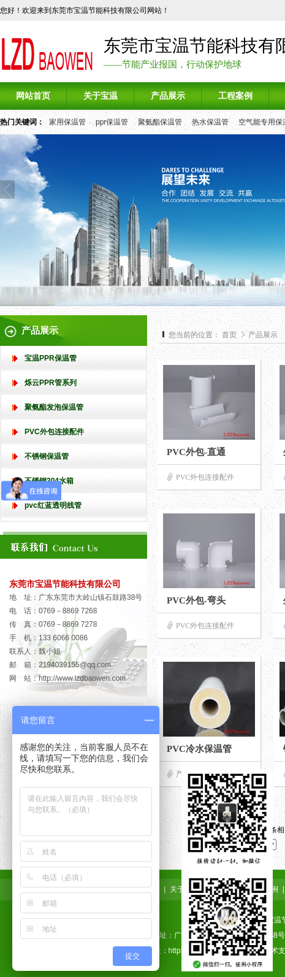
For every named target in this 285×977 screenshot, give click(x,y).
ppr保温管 (112, 122)
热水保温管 (210, 122)
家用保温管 (67, 122)
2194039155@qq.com (75, 665)
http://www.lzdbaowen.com (82, 678)
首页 (229, 335)
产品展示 (263, 335)
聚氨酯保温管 (160, 122)
